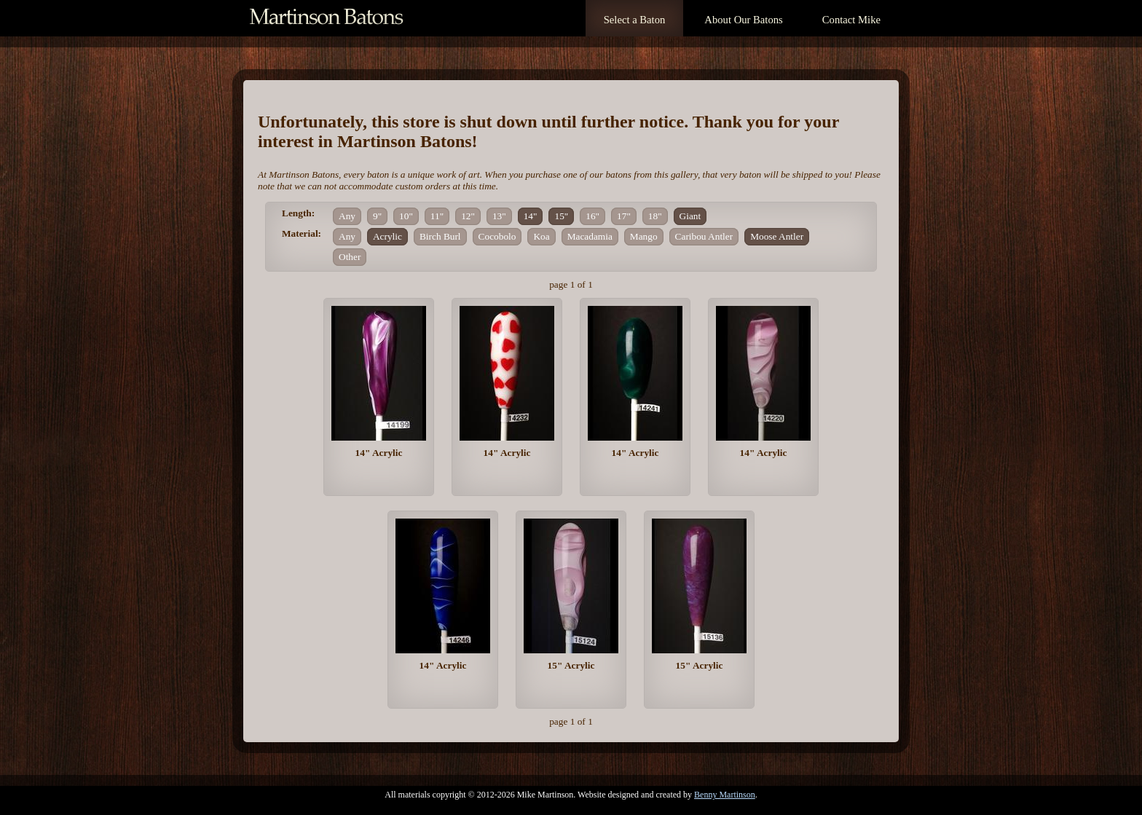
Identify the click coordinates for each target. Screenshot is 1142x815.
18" (655, 215)
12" (468, 215)
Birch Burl (440, 236)
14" (530, 215)
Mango (644, 236)
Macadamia (590, 236)
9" (377, 215)
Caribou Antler (704, 236)
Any (347, 215)
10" (406, 215)
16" (592, 215)
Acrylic (387, 236)
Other (350, 256)
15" (561, 215)
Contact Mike (851, 19)
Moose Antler (776, 236)
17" (624, 215)
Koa (541, 236)
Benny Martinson (724, 795)
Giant (690, 215)
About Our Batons (743, 19)
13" (499, 215)
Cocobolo (497, 236)
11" (437, 215)
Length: (298, 213)
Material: (301, 233)
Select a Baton (635, 19)
